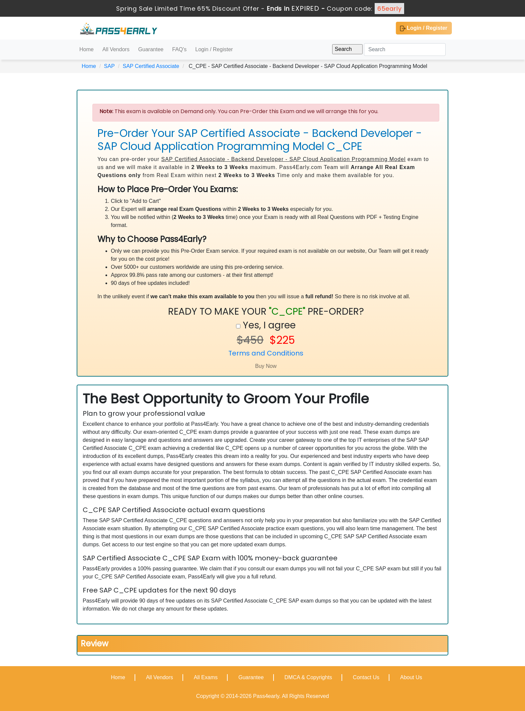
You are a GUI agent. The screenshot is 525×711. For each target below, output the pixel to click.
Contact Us (366, 677)
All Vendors (116, 49)
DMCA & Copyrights (308, 677)
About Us (411, 677)
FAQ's (179, 49)
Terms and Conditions (265, 353)
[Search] (405, 49)
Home (86, 49)
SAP (109, 66)
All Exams (206, 677)
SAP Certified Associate (151, 66)
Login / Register (423, 28)
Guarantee (151, 49)
